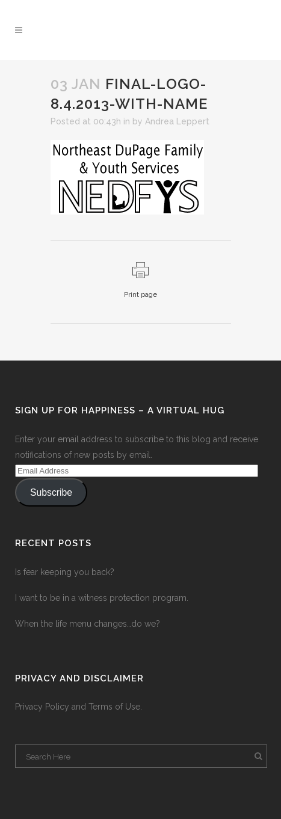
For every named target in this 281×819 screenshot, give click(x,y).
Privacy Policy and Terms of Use (77, 706)
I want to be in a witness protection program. (101, 598)
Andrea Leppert (177, 121)
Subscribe (51, 492)
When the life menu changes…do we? (87, 624)
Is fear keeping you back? (64, 572)
